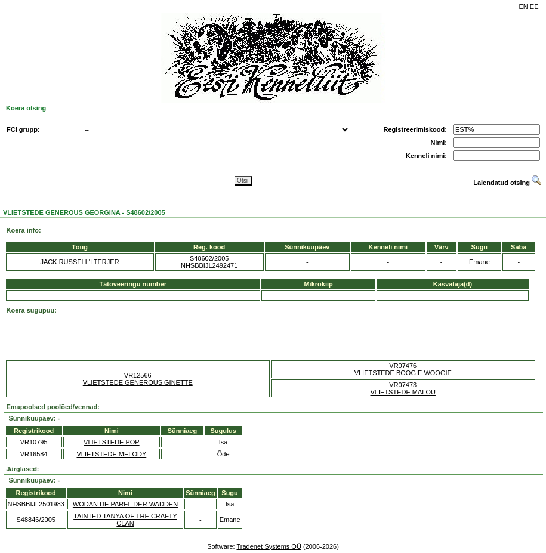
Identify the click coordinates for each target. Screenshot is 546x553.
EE (534, 6)
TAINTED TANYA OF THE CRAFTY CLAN (125, 519)
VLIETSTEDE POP (112, 442)
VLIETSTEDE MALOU (403, 392)
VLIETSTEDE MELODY (111, 454)
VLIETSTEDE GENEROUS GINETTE (138, 382)
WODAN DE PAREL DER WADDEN (125, 504)
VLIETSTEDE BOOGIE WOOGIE (403, 372)
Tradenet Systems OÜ (268, 546)
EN (523, 6)
